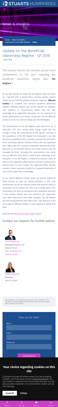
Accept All (10, 393)
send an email (11, 254)
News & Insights (18, 40)
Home (7, 40)
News (35, 42)
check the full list (40, 379)
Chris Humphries (12, 236)
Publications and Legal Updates (17, 42)
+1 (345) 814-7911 (15, 251)
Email (8, 333)
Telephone (10, 342)
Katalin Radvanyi (12, 268)
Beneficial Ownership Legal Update (26, 214)
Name (8, 323)
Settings (23, 393)
